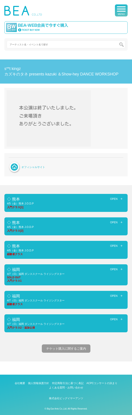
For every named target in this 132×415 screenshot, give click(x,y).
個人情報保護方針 (38, 383)
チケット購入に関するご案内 (66, 348)
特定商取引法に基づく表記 (68, 383)
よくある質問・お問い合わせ (66, 387)
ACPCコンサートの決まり (101, 383)
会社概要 (20, 383)
